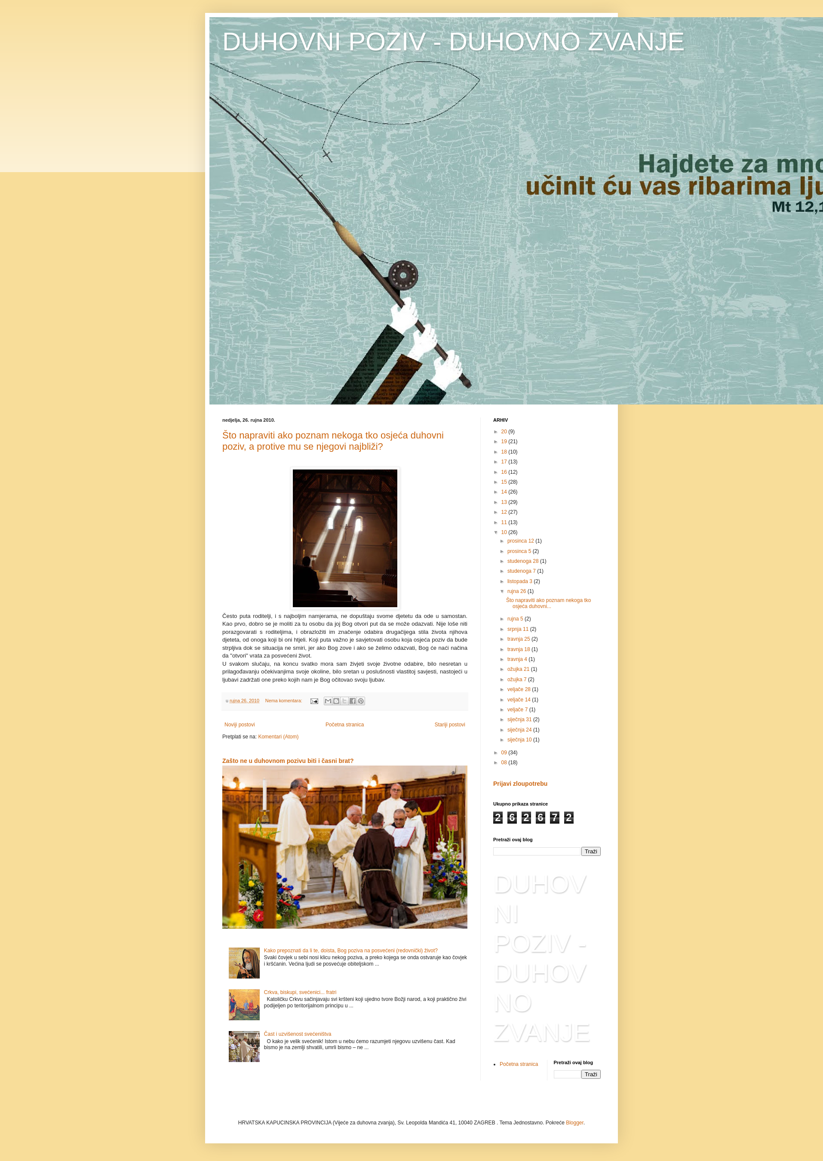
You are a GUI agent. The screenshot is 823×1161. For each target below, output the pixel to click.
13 (505, 502)
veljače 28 (519, 689)
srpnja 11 (518, 629)
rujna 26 (517, 591)
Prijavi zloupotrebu (520, 783)
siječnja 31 (520, 719)
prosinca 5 (520, 551)
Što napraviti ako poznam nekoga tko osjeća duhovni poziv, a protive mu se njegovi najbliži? (333, 441)
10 (505, 532)
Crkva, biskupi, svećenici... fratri (300, 992)
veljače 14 (519, 700)
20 (505, 432)
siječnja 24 (520, 730)
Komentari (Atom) (278, 737)
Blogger (574, 1123)
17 (505, 462)
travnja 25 (519, 639)
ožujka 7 (517, 679)
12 (505, 512)
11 (505, 522)
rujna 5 (516, 619)
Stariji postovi (450, 725)
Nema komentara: (284, 700)
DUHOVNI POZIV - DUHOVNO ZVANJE (453, 41)
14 (505, 492)
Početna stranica (345, 725)
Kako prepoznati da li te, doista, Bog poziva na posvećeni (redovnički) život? (351, 951)
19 (505, 441)
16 (505, 472)
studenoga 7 (522, 571)
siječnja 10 (520, 740)
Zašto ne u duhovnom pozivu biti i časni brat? (288, 760)
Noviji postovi (239, 725)
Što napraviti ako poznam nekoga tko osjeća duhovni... (548, 603)
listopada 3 (520, 581)
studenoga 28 (523, 561)
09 (505, 753)
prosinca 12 (521, 541)
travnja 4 (517, 659)
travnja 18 (519, 649)
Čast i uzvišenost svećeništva (298, 1034)
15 (505, 482)
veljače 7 (518, 710)
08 (505, 763)
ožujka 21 (519, 669)
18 (505, 452)
